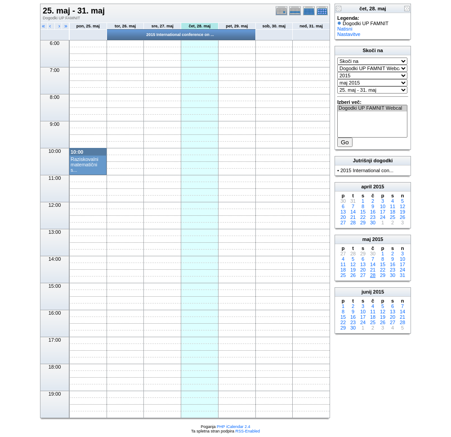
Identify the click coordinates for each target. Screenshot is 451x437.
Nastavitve (348, 34)
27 (343, 222)
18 (392, 211)
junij (367, 291)
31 (402, 275)
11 (392, 206)
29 (363, 222)
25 (392, 217)
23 (372, 217)
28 (353, 222)
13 (343, 211)
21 (353, 217)
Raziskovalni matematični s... (84, 164)
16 (372, 211)
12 (402, 206)
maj (366, 239)
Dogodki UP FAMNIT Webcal (372, 108)
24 (382, 217)
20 (343, 217)
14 (353, 211)
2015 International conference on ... (180, 34)
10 (382, 206)
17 (382, 211)
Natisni (345, 28)
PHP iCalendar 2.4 (233, 426)
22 (363, 217)
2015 (378, 186)
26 (402, 217)
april (367, 186)
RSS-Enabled (248, 431)
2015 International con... (366, 170)
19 (402, 211)
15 (363, 211)
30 (372, 222)
